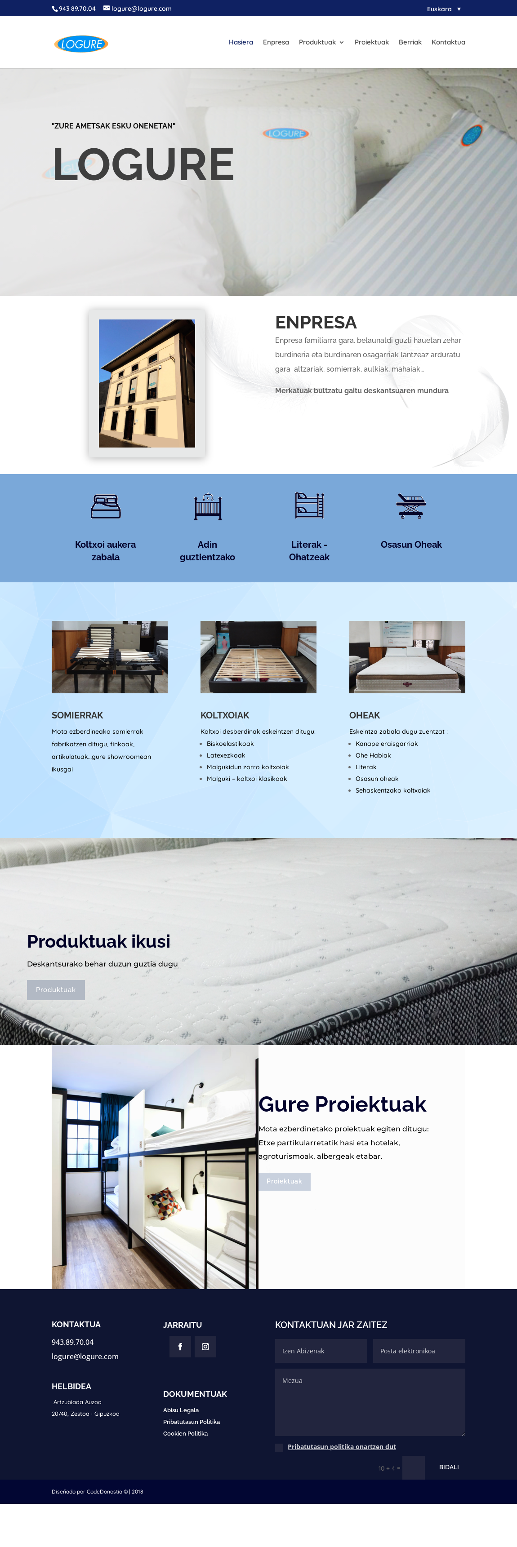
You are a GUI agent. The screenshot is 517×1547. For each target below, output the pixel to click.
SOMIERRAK (77, 715)
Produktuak (317, 42)
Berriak (410, 42)
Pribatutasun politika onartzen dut (342, 1446)
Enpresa (276, 42)
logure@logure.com (85, 1356)
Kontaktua (448, 42)
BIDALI (449, 1467)
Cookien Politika (185, 1433)
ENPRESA (316, 321)
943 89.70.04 (77, 8)
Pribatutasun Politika (191, 1421)
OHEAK (364, 715)
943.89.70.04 (73, 1342)
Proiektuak (372, 42)
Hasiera (241, 42)
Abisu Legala (181, 1410)
